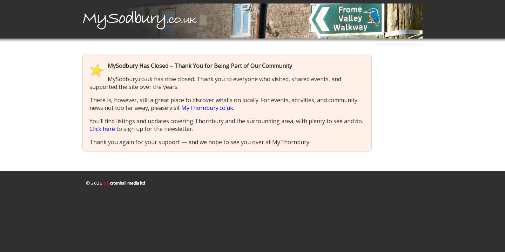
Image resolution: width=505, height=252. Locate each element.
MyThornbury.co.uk (207, 108)
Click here (102, 129)
